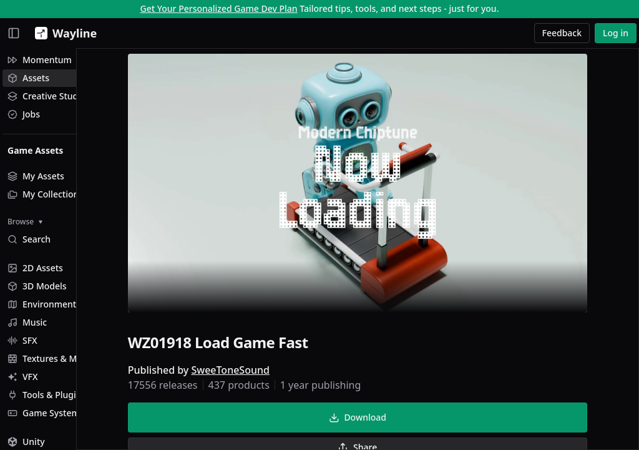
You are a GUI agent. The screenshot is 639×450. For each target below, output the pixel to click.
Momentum (39, 60)
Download (389, 420)
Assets (28, 78)
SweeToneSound (262, 372)
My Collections (45, 194)
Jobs (23, 114)
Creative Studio (46, 96)
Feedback (562, 33)
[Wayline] (63, 33)
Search (29, 239)
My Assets (35, 176)
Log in (615, 33)
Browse (24, 221)
